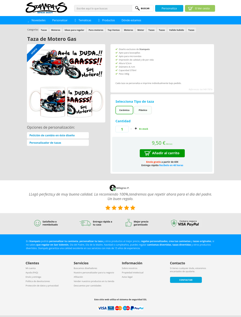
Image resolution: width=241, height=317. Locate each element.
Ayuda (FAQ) (32, 272)
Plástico (143, 110)
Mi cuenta (31, 268)
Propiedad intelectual (132, 272)
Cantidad (123, 121)
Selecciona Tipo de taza (135, 101)
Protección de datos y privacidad (42, 285)
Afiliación (78, 276)
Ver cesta (202, 8)
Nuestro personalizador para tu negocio (94, 272)
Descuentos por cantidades (87, 285)
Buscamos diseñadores (85, 268)
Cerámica (124, 110)
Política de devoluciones (38, 281)
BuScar (145, 8)
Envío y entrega (33, 276)
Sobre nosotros (129, 268)
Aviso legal (127, 276)
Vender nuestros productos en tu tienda (94, 281)
